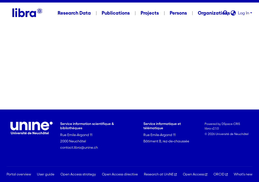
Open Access (195, 174)
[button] (226, 13)
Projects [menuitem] (150, 13)
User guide (45, 174)
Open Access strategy (78, 174)
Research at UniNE (160, 174)
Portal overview (19, 174)
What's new (243, 174)
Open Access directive (120, 174)
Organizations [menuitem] (214, 13)
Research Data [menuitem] (74, 13)
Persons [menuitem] (178, 13)
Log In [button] (244, 13)
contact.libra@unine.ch (79, 147)
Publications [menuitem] (116, 13)
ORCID (220, 174)
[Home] (27, 13)
